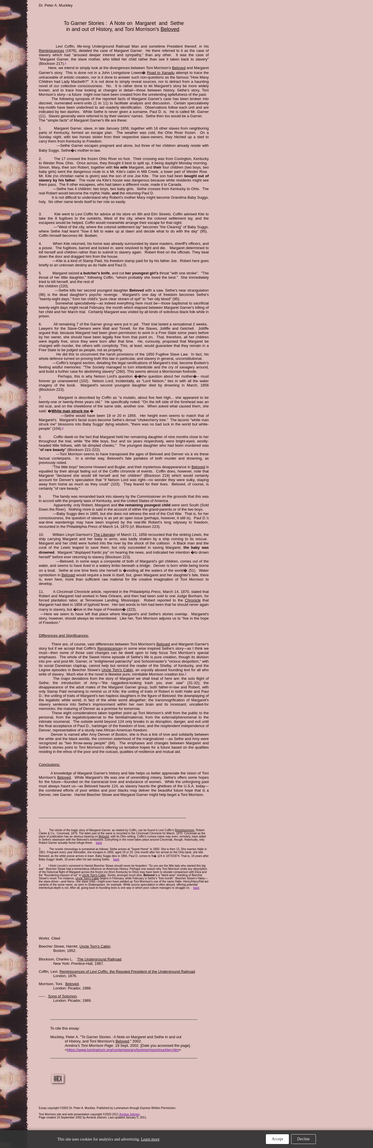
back (99, 842)
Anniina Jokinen (129, 1114)
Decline (303, 1139)
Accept (277, 1139)
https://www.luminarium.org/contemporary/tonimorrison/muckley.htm (123, 1050)
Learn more (150, 1139)
